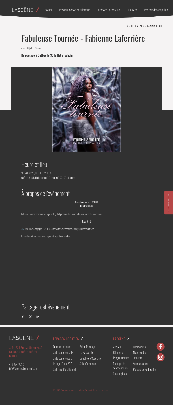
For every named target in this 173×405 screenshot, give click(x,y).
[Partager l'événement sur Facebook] (22, 316)
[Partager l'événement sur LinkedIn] (37, 316)
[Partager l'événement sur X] (30, 316)
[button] (110, 10)
